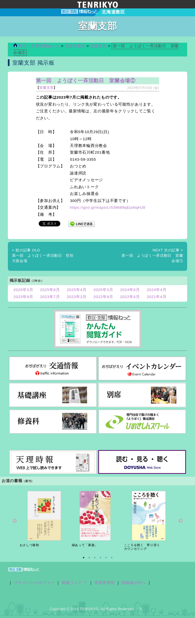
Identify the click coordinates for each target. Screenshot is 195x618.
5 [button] (106, 557)
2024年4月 (157, 290)
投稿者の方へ (133, 583)
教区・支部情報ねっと (36, 46)
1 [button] (83, 557)
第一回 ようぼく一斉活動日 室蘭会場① (152, 255)
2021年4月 (157, 297)
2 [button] (89, 557)
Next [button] (180, 521)
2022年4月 (130, 297)
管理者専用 (104, 583)
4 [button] (100, 557)
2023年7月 (50, 297)
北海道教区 (76, 46)
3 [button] (95, 557)
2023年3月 (77, 297)
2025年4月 (77, 290)
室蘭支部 (98, 46)
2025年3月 (103, 290)
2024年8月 (130, 290)
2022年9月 (103, 297)
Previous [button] (15, 521)
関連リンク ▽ (75, 583)
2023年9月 (23, 297)
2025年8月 (50, 290)
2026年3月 (23, 290)
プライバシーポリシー (34, 583)
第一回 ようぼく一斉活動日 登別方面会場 (43, 255)
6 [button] (111, 557)
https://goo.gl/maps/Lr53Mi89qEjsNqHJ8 (107, 207)
